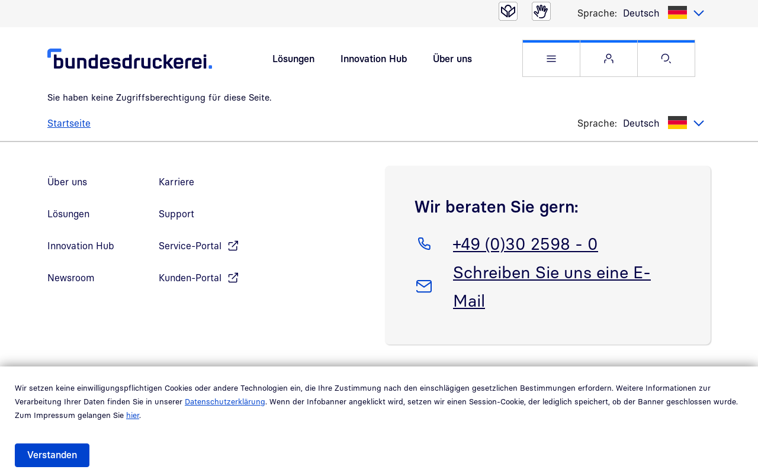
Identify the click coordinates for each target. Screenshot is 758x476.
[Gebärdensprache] (541, 11)
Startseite (69, 130)
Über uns (452, 61)
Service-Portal (190, 252)
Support (176, 220)
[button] (551, 62)
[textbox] (664, 13)
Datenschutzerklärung (225, 401)
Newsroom (71, 284)
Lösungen (293, 61)
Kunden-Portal (190, 284)
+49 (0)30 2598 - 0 (525, 248)
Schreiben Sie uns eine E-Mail (551, 291)
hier (132, 415)
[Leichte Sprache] (508, 11)
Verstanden (52, 455)
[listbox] (664, 13)
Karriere (176, 188)
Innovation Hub (374, 61)
